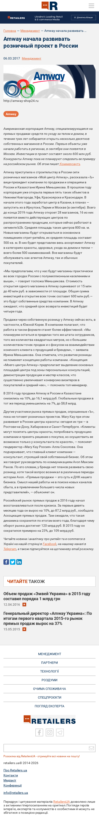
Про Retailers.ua (15, 770)
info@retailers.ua (15, 793)
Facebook (50, 544)
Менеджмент (30, 31)
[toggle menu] (91, 5)
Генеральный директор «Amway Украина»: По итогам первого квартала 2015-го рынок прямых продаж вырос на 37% (47, 618)
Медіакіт (9, 780)
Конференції (12, 785)
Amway (11, 114)
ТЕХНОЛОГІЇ (49, 671)
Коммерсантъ (69, 164)
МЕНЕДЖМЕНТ (49, 654)
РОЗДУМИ (49, 680)
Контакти (10, 775)
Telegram (9, 549)
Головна (9, 31)
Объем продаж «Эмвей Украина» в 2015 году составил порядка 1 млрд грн (46, 596)
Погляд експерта (49, 706)
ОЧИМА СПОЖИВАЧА (49, 689)
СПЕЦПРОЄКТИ (49, 697)
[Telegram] (60, 732)
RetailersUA (61, 801)
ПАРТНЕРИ (49, 662)
